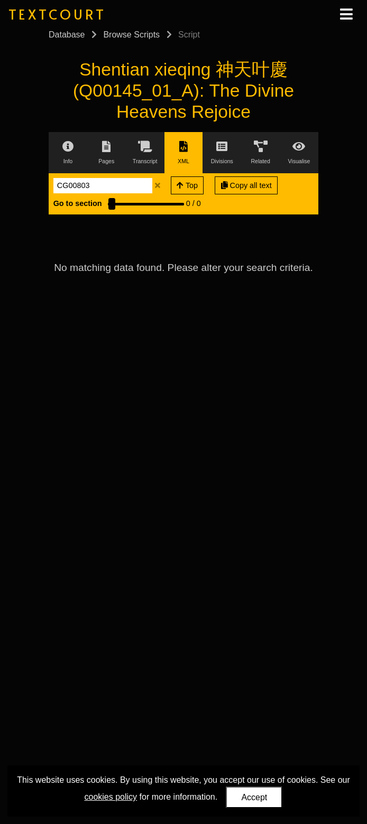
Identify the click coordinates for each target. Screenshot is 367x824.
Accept (254, 797)
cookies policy (111, 796)
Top (187, 185)
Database (67, 34)
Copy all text (246, 185)
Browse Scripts (131, 34)
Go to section (77, 203)
